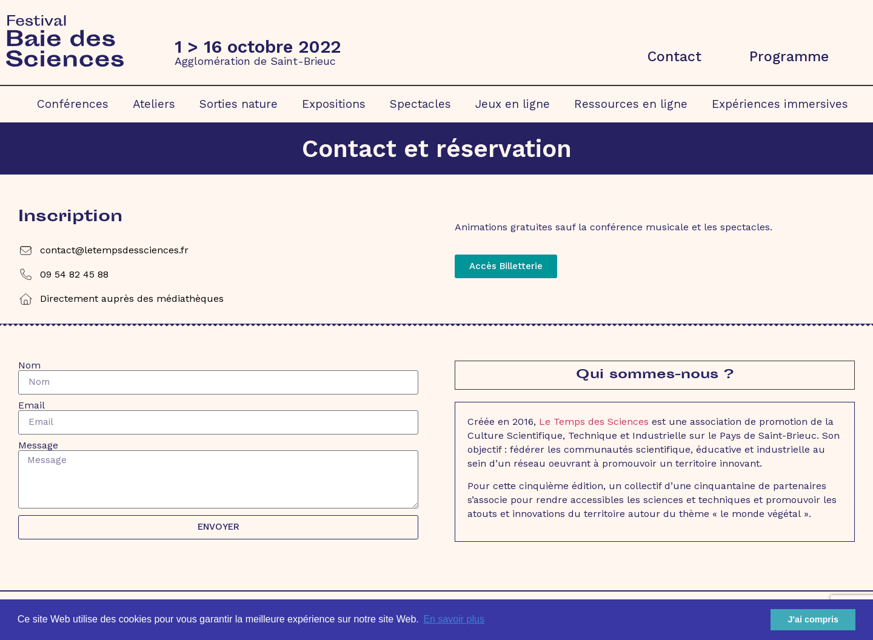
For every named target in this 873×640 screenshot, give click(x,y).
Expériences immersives (780, 104)
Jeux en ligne (512, 104)
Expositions (334, 104)
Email (31, 405)
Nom (29, 365)
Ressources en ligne (630, 104)
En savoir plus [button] (453, 619)
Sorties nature (238, 104)
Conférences (73, 104)
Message (38, 445)
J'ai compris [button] (813, 619)
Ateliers (154, 104)
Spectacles (420, 104)
